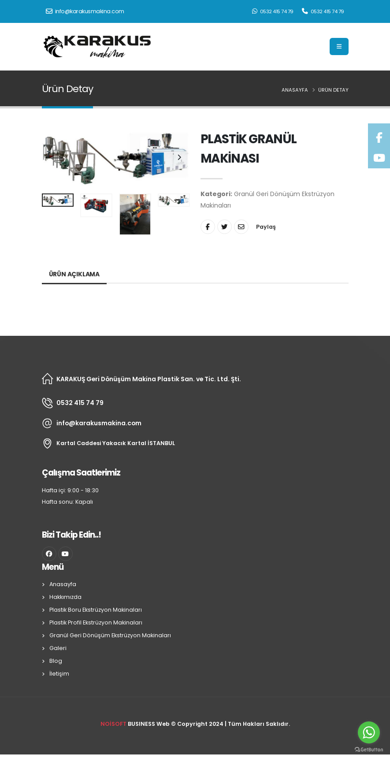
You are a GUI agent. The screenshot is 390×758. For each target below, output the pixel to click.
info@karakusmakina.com (85, 11)
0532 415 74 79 (272, 11)
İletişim (59, 673)
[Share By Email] (241, 226)
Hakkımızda (65, 597)
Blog (55, 661)
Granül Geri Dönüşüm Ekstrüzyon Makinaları (110, 635)
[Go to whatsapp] (369, 732)
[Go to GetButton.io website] (369, 749)
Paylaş (266, 226)
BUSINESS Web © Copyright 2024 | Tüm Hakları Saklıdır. (195, 724)
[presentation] (52, 157)
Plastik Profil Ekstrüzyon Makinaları (95, 622)
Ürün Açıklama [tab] (74, 274)
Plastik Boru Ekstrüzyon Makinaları (95, 609)
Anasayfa (295, 89)
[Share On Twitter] (224, 226)
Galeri (58, 648)
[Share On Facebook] (208, 226)
